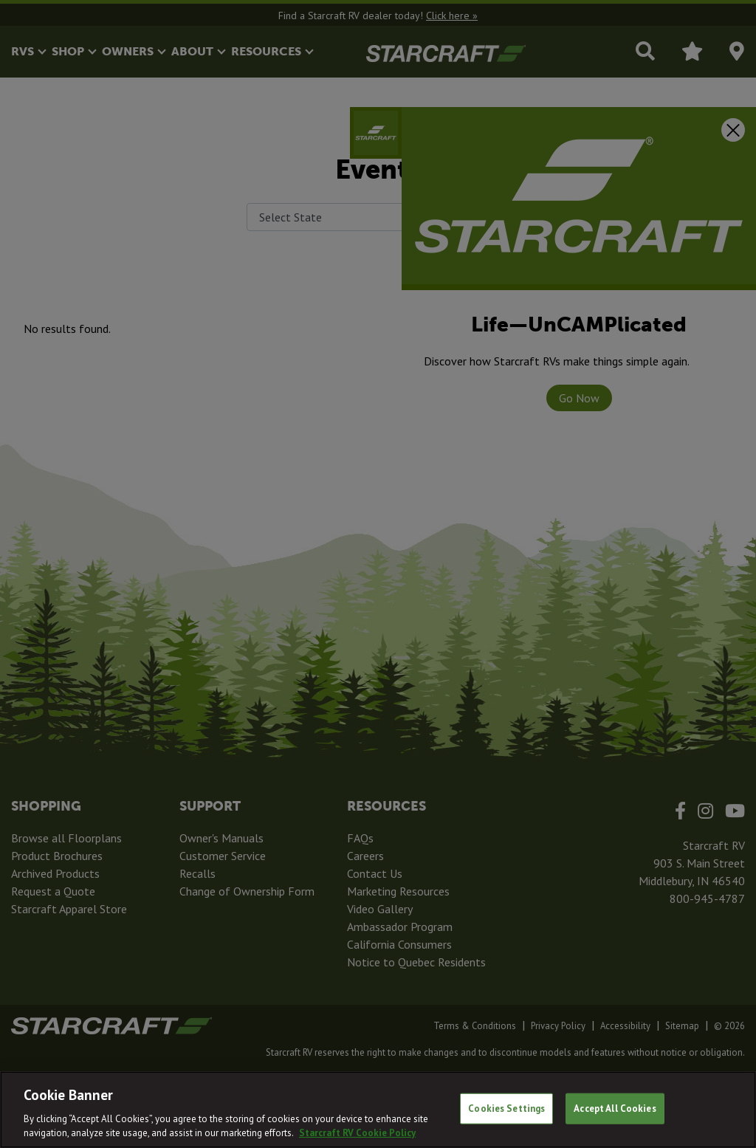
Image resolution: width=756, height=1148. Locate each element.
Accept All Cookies (615, 1108)
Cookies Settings (506, 1108)
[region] (378, 1109)
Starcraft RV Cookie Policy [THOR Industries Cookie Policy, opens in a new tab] (357, 1133)
